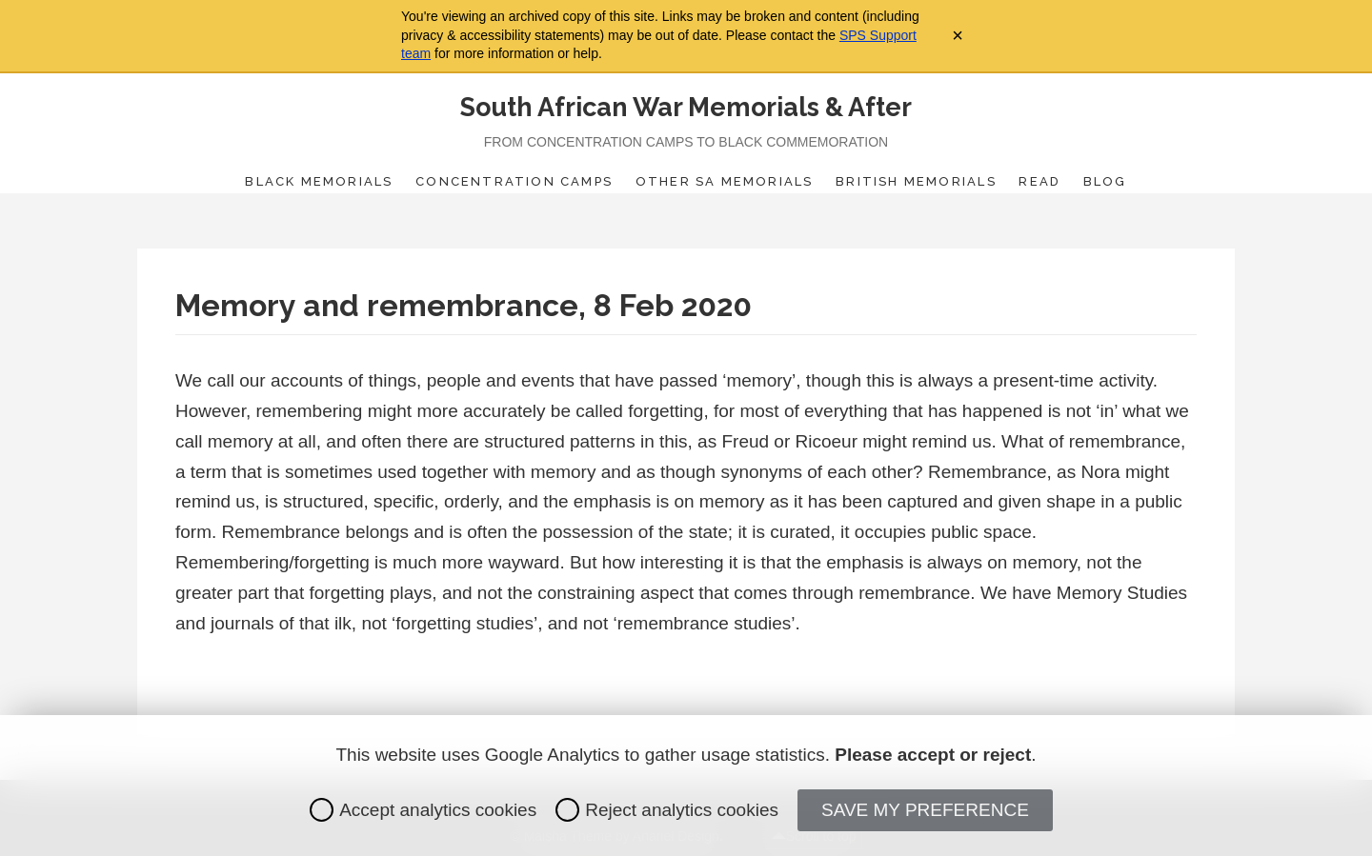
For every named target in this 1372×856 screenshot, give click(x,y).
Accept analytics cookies (423, 810)
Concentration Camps (514, 181)
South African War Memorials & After (686, 107)
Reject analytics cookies (666, 810)
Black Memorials (319, 181)
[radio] (321, 810)
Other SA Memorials (725, 181)
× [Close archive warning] (957, 35)
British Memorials (916, 181)
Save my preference (925, 810)
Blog (1105, 181)
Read (1039, 181)
